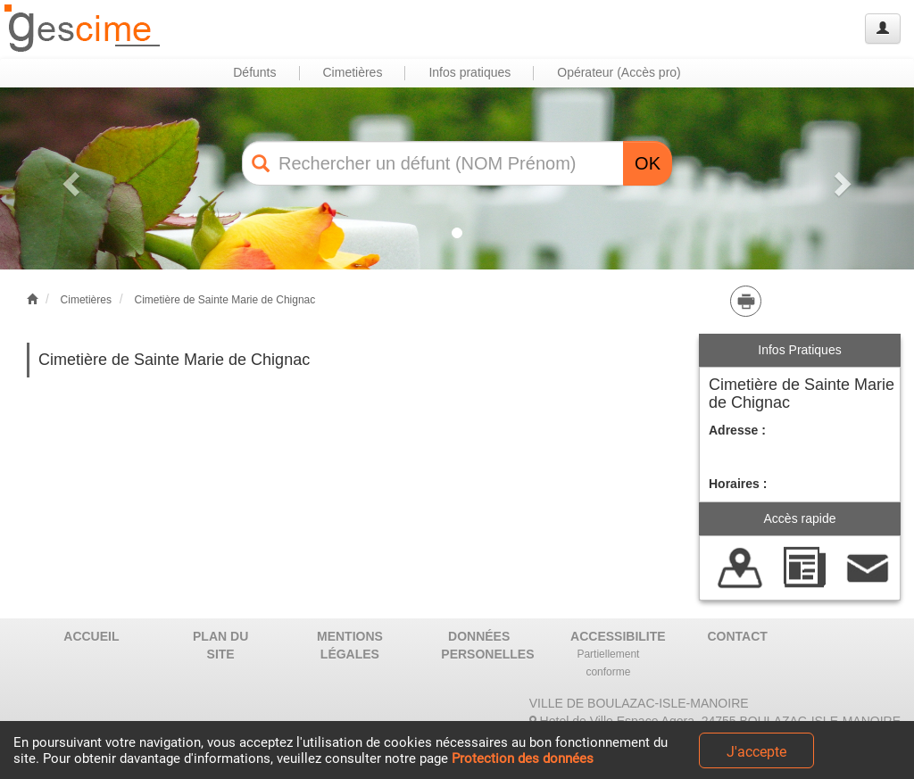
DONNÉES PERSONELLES (485, 645)
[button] (68, 178)
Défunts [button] (254, 72)
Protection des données (523, 758)
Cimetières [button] (353, 72)
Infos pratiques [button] (469, 72)
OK (648, 163)
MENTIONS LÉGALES (350, 645)
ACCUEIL (91, 636)
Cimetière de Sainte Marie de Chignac (224, 300)
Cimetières (86, 300)
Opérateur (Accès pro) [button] (619, 72)
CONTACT (738, 636)
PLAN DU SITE (220, 645)
